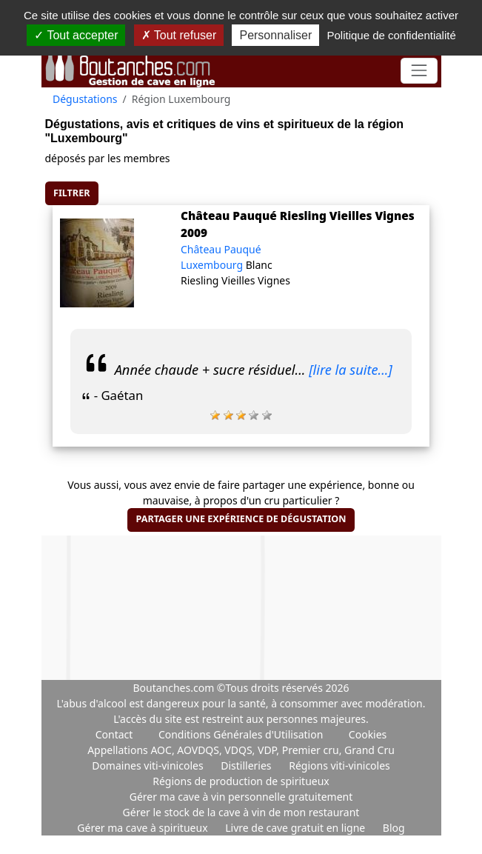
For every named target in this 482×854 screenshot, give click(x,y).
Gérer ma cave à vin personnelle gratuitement (241, 797)
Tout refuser (179, 35)
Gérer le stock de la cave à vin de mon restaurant (241, 812)
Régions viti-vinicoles (339, 765)
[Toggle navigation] (419, 71)
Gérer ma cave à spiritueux (143, 828)
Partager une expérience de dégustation (240, 519)
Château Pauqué (221, 249)
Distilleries (247, 765)
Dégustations (85, 99)
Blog (394, 828)
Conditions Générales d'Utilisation (240, 734)
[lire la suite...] (350, 369)
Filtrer (71, 193)
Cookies (367, 734)
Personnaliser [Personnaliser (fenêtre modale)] (275, 35)
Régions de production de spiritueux (241, 781)
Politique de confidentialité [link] (391, 35)
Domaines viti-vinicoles (149, 765)
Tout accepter (76, 35)
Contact (114, 734)
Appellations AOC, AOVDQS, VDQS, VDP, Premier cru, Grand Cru (241, 750)
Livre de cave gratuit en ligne (296, 828)
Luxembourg (213, 265)
